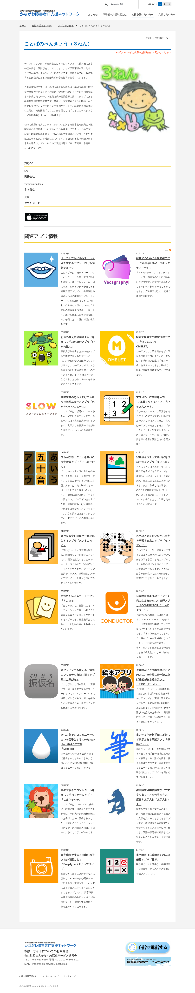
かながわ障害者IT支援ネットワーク (50, 12)
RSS (168, 250)
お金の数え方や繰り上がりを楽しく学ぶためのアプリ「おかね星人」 (78, 342)
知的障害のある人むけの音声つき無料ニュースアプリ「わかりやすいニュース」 (78, 402)
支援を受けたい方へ (42, 25)
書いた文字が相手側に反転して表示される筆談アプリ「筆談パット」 (153, 739)
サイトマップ (69, 976)
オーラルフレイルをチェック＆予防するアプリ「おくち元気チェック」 (78, 263)
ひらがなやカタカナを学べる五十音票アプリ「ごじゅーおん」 (78, 462)
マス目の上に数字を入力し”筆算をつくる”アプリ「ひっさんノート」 (153, 402)
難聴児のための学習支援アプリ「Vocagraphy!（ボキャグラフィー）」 (153, 263)
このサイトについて (50, 976)
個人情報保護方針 (29, 976)
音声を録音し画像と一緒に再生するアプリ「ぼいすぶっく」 (78, 541)
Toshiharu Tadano (33, 184)
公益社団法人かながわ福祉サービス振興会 (50, 955)
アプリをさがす (66, 25)
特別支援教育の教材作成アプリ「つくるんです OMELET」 (153, 342)
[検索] (119, 4)
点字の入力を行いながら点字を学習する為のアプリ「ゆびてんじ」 (153, 541)
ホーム (23, 25)
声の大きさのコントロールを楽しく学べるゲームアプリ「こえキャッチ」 (78, 795)
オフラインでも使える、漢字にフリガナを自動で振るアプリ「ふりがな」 (78, 675)
